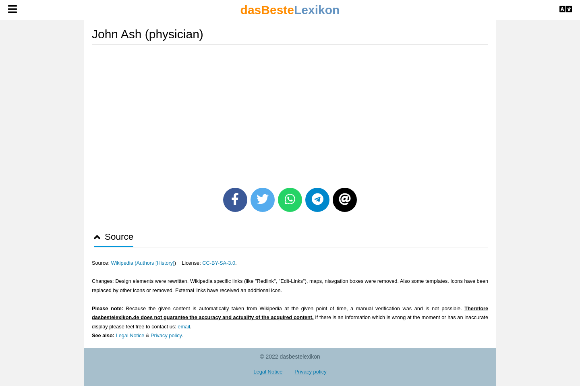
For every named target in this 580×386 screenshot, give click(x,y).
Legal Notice (130, 335)
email (184, 327)
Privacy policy (166, 335)
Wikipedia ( (123, 263)
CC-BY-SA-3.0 (218, 263)
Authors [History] (155, 263)
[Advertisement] (290, 113)
